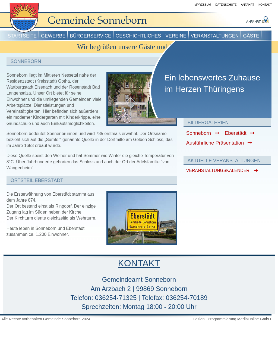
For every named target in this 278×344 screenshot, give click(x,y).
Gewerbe (53, 36)
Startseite (22, 36)
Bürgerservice (90, 36)
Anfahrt (247, 4)
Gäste (251, 36)
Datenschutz (225, 4)
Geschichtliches (138, 36)
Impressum (202, 4)
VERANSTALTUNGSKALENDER (217, 170)
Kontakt (265, 4)
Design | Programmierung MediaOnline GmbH (232, 319)
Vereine (175, 36)
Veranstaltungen (215, 36)
